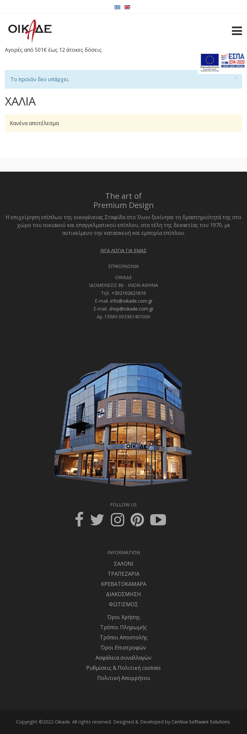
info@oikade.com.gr (131, 301)
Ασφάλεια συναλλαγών (123, 657)
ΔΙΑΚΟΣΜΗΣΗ (123, 594)
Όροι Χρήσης (123, 617)
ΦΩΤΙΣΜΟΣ (123, 604)
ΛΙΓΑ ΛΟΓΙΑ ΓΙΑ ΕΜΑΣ (123, 250)
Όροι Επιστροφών (123, 647)
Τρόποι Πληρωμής (123, 627)
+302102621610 (129, 293)
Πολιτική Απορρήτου (123, 678)
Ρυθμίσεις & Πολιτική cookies (123, 667)
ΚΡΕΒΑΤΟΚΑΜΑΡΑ (123, 584)
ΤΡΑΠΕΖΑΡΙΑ (123, 573)
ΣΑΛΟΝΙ (124, 563)
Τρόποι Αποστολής (124, 637)
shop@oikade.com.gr (131, 309)
